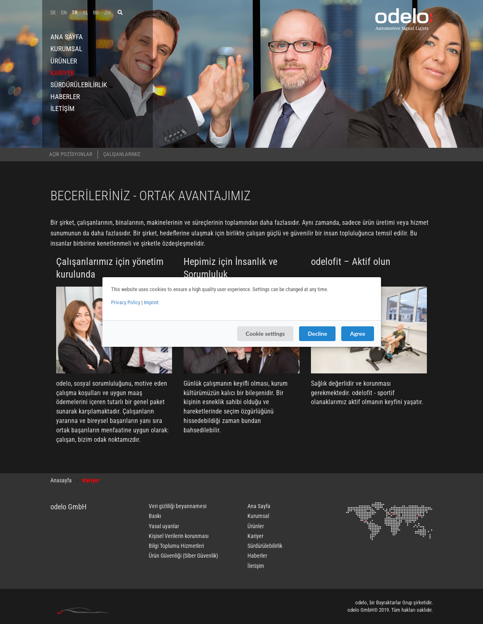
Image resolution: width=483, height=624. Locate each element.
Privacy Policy (125, 302)
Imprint (151, 302)
